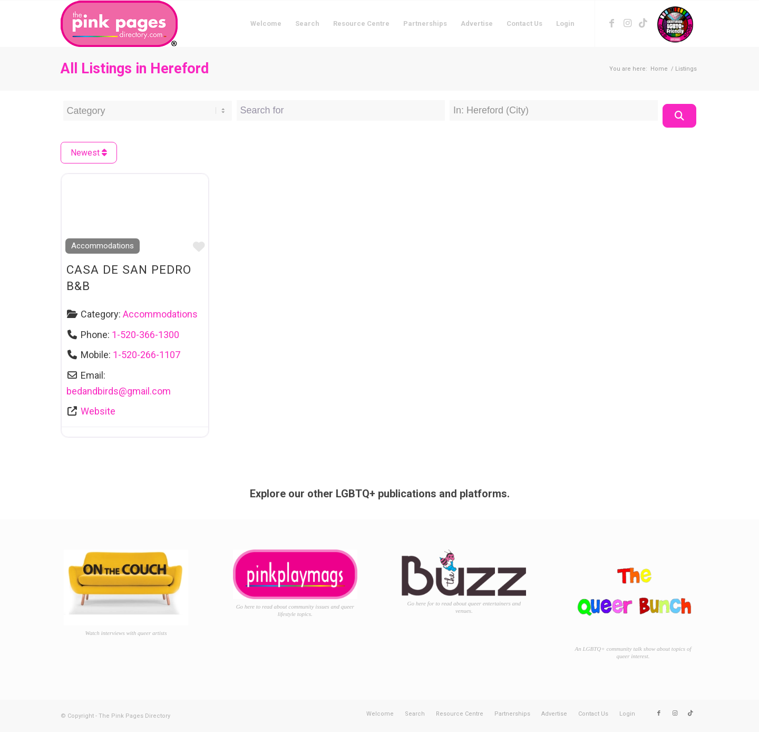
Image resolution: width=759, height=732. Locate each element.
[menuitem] (266, 24)
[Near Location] (554, 110)
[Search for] (341, 110)
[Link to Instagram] (627, 23)
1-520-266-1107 (146, 354)
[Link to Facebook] (611, 23)
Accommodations (102, 246)
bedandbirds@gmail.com (118, 391)
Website (98, 411)
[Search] (679, 116)
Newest (89, 153)
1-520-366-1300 (145, 334)
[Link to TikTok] (643, 23)
